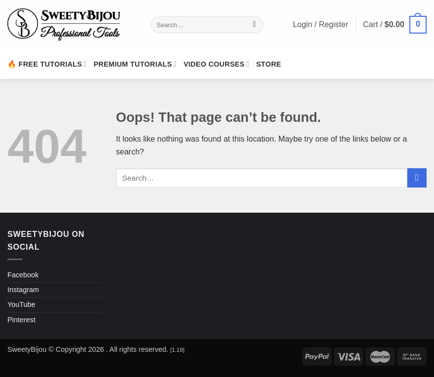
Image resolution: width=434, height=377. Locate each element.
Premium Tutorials (134, 64)
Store (268, 64)
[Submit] (254, 24)
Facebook (23, 275)
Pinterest (21, 320)
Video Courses (216, 64)
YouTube (21, 304)
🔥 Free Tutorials (46, 64)
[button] (395, 25)
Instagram (23, 290)
